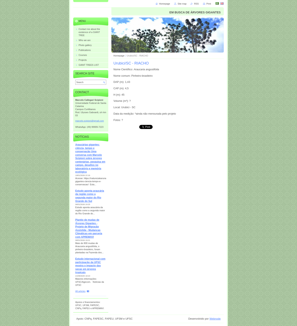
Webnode (215, 318)
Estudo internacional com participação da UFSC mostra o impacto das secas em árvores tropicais (90, 265)
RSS (196, 3)
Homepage (118, 55)
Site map (182, 3)
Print (208, 3)
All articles (80, 291)
